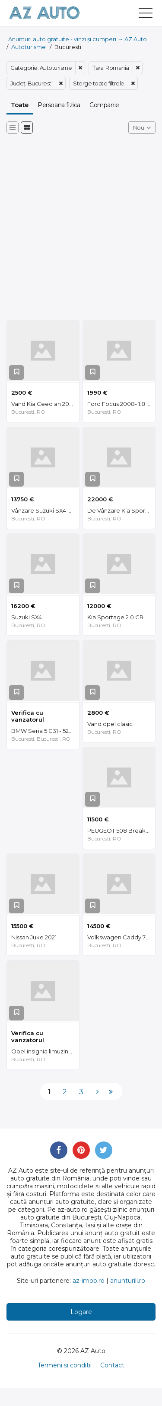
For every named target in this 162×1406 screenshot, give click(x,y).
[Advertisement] (81, 230)
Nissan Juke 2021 (34, 937)
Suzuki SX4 (26, 617)
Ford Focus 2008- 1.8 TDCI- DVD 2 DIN (121, 403)
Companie (104, 105)
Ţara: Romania (110, 67)
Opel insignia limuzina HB (45, 1051)
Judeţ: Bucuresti (31, 83)
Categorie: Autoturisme (41, 67)
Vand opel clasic (110, 723)
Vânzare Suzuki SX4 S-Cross (45, 510)
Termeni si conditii (65, 1365)
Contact (112, 1365)
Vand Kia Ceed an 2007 (43, 403)
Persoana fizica (59, 105)
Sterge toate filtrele (98, 83)
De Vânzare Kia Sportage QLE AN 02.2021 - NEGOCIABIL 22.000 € (121, 510)
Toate (20, 105)
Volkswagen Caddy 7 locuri (121, 937)
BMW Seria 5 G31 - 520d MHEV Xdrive (45, 730)
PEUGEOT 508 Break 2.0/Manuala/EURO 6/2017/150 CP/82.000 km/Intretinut (121, 830)
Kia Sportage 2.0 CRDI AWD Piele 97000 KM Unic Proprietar (121, 617)
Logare (81, 1312)
